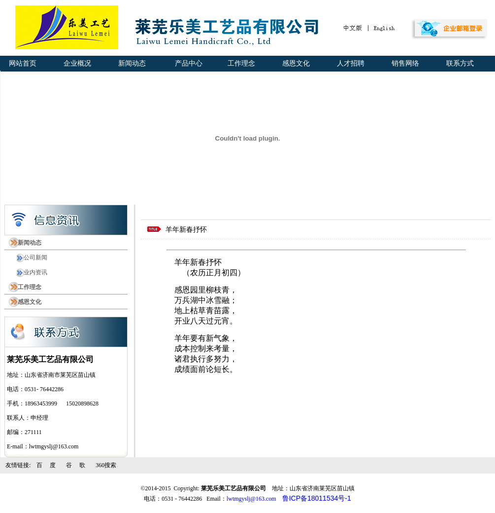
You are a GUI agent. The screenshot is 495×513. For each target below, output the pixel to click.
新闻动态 (130, 63)
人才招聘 (348, 63)
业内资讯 (32, 272)
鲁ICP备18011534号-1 (316, 498)
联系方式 (458, 63)
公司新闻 (32, 257)
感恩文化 (294, 63)
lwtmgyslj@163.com (251, 498)
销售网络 (403, 63)
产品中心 (185, 63)
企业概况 (75, 63)
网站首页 (20, 63)
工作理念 (239, 63)
